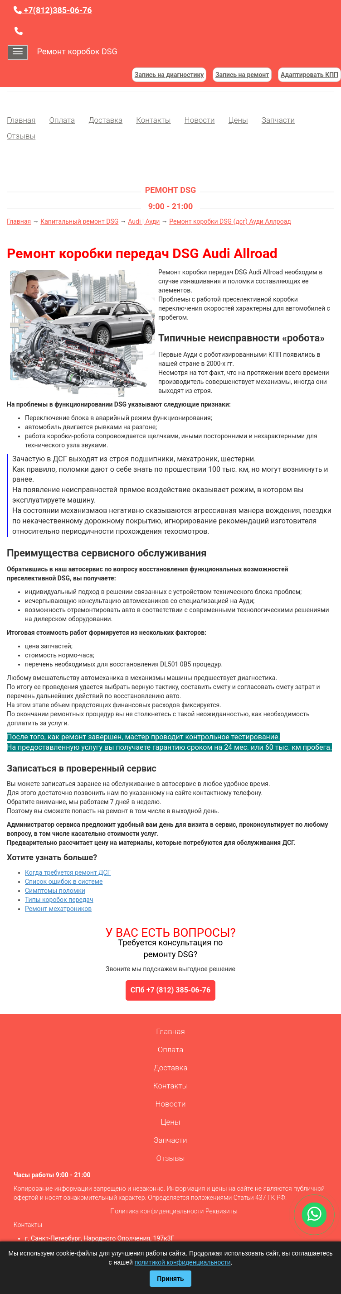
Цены (238, 120)
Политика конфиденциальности (157, 1211)
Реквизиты (221, 1211)
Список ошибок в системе (63, 881)
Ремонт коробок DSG (77, 51)
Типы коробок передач (59, 899)
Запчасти (278, 120)
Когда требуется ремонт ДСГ (68, 872)
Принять (170, 1278)
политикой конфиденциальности (183, 1262)
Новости (200, 120)
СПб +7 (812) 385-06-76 (170, 990)
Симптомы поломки (55, 890)
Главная (21, 120)
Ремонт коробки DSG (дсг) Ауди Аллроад (230, 221)
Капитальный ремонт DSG (79, 221)
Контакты (153, 120)
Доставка (105, 120)
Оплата (62, 120)
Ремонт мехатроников (58, 908)
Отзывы (21, 135)
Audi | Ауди (144, 221)
